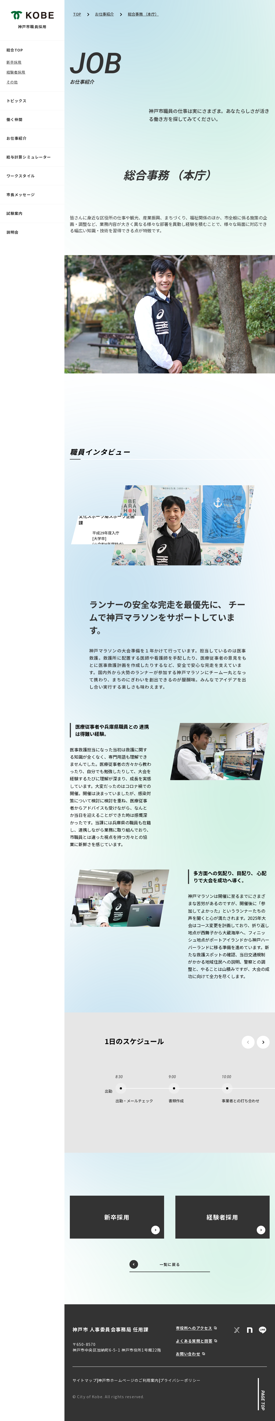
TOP (77, 14)
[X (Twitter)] (237, 1330)
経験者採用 (16, 72)
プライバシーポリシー (180, 1380)
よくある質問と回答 (194, 1341)
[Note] (249, 1330)
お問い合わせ (188, 1354)
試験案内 (14, 213)
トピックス (16, 100)
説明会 (12, 232)
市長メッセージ (20, 194)
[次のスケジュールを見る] (263, 1042)
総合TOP (14, 50)
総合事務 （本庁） (143, 14)
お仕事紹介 (16, 138)
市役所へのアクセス (194, 1328)
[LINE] (262, 1330)
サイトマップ (85, 1380)
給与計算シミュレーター (28, 157)
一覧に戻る (154, 1264)
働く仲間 (14, 119)
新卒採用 (13, 62)
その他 (12, 82)
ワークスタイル (20, 175)
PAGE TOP (262, 1400)
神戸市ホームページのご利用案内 (128, 1380)
